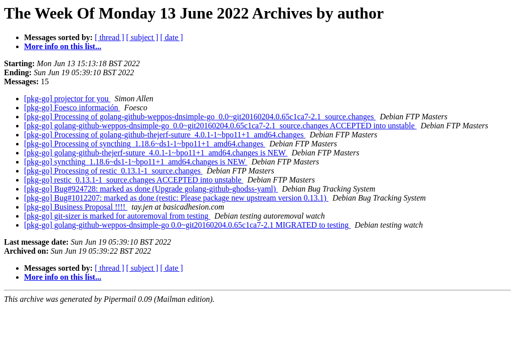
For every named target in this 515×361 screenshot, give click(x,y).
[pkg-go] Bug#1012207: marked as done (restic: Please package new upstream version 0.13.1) (176, 198)
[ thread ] (109, 37)
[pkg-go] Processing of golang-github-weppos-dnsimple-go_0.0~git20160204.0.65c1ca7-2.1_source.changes (200, 116)
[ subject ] (142, 37)
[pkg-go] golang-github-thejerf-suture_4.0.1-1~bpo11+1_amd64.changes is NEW (156, 152)
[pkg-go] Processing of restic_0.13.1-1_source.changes (113, 170)
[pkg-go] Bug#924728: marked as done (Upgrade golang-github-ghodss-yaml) (151, 189)
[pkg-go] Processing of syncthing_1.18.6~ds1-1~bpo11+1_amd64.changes (144, 143)
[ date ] (171, 37)
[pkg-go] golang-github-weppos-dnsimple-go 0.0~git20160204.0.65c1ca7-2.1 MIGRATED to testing (187, 225)
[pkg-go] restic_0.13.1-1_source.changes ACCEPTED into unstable (133, 179)
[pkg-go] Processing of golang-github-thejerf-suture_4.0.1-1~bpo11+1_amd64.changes (164, 134)
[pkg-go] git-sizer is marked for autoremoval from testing (117, 216)
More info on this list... (62, 46)
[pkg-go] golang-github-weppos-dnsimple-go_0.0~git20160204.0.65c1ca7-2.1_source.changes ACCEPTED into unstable (220, 125)
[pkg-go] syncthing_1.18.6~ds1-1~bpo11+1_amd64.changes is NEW (135, 161)
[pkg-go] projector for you (67, 98)
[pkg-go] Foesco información (72, 107)
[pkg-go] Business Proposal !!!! (75, 207)
